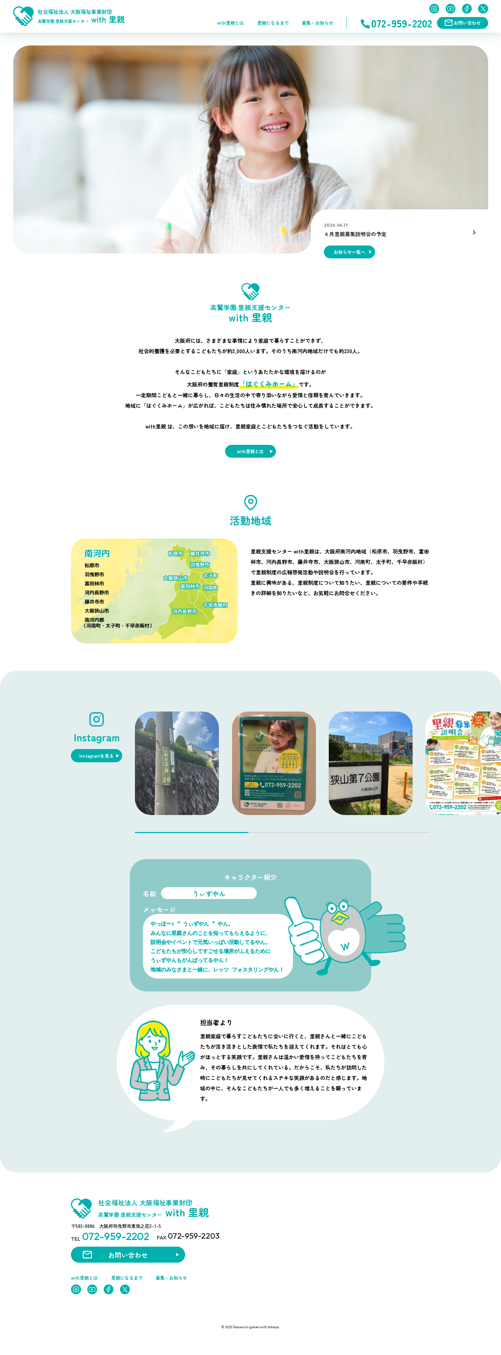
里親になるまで (273, 22)
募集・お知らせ (317, 22)
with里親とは (230, 22)
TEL (110, 1236)
